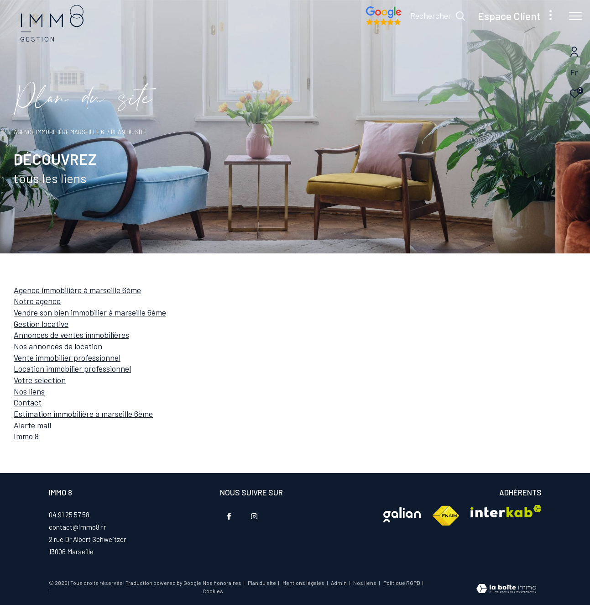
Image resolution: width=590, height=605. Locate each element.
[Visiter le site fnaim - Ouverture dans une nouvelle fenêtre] (446, 516)
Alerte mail (32, 425)
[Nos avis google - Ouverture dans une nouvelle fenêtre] (383, 23)
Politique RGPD (401, 582)
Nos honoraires (222, 582)
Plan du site (262, 582)
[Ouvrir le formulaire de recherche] (437, 16)
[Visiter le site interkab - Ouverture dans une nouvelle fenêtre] (402, 514)
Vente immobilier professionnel (67, 357)
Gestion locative (41, 324)
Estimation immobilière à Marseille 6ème (83, 414)
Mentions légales (303, 582)
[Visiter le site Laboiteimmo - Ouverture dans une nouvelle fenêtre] (506, 589)
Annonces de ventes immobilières (71, 335)
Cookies (213, 591)
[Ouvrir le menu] (575, 16)
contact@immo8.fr (77, 527)
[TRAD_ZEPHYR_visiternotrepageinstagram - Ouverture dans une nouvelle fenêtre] (254, 516)
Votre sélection (40, 380)
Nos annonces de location (58, 346)
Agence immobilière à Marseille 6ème (77, 290)
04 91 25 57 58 (69, 514)
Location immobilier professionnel (72, 368)
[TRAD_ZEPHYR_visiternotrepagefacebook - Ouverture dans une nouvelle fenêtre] (229, 516)
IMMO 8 (26, 436)
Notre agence (37, 301)
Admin (339, 582)
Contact (28, 402)
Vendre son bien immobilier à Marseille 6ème (90, 312)
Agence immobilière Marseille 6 (59, 132)
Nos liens (29, 391)
